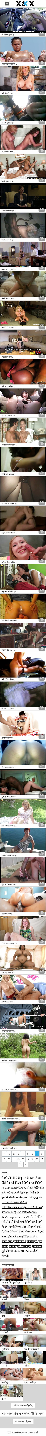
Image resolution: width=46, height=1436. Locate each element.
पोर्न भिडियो (34, 1192)
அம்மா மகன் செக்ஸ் (14, 1187)
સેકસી (9, 1221)
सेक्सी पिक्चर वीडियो (29, 1231)
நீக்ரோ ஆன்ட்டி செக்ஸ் (16, 1217)
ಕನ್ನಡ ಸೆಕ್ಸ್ (22, 1192)
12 (18, 1159)
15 (32, 1159)
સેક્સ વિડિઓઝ (35, 1187)
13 (23, 1159)
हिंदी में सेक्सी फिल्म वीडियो (15, 1182)
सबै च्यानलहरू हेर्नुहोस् (23, 1421)
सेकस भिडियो (35, 1182)
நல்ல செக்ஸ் (9, 1192)
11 (14, 1159)
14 (28, 1159)
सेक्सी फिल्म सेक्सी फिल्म (21, 1226)
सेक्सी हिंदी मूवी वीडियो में (14, 1241)
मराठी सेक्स (35, 1178)
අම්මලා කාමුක (29, 1236)
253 (20, 1164)
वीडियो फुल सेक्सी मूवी (20, 1246)
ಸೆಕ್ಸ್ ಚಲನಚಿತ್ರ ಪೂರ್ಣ (31, 1197)
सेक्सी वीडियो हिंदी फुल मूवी (15, 1178)
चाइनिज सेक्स (19, 1432)
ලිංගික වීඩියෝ (10, 1231)
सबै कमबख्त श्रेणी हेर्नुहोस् (23, 1405)
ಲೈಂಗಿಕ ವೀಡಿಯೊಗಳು (25, 1212)
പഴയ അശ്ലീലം (23, 1251)
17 (42, 1159)
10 (9, 1159)
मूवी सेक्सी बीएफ (10, 1197)
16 (37, 1159)
